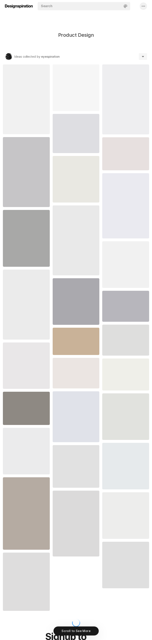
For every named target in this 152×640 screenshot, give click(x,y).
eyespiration (50, 56)
